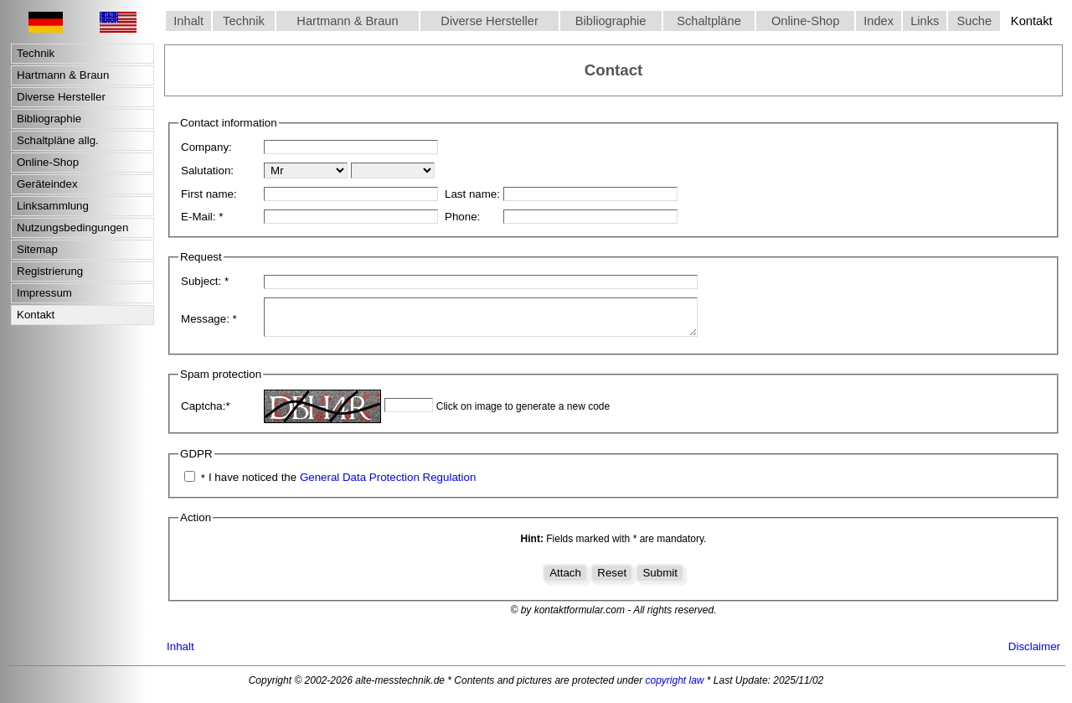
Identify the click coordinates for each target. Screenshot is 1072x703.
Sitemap (37, 249)
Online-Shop (805, 21)
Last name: (472, 194)
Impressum (44, 293)
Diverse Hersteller (489, 21)
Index (878, 21)
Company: (206, 147)
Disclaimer (1034, 654)
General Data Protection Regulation (388, 484)
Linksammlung (53, 205)
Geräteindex (47, 184)
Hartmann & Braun (347, 21)
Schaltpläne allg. (58, 140)
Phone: (462, 216)
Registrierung (50, 271)
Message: (209, 323)
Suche (974, 21)
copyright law (674, 688)
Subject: (205, 281)
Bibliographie (611, 21)
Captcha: (205, 413)
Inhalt (188, 21)
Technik (244, 21)
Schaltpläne (709, 21)
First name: (209, 194)
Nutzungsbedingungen (72, 227)
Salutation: (207, 170)
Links (924, 21)
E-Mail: (202, 216)
